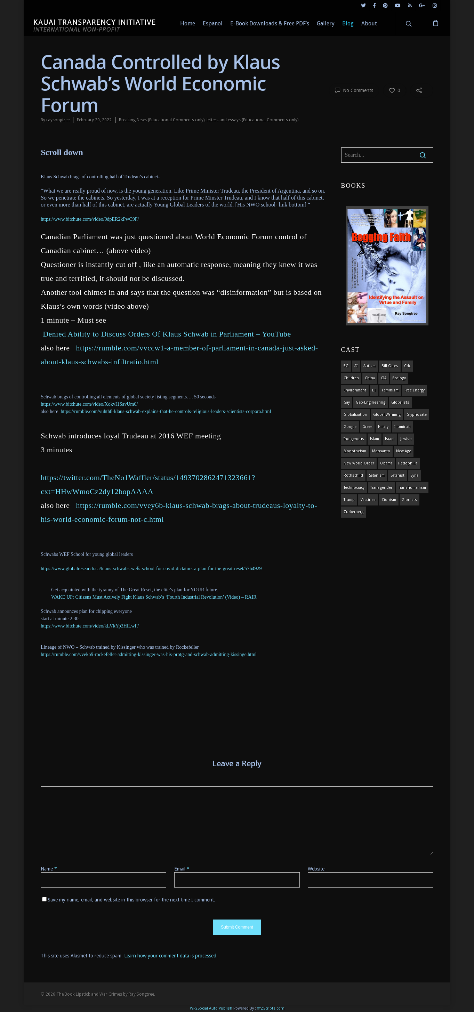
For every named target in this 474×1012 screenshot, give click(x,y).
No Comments (354, 90)
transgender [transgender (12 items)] (381, 487)
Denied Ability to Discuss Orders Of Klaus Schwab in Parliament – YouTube (167, 334)
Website (316, 869)
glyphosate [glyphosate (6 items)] (417, 414)
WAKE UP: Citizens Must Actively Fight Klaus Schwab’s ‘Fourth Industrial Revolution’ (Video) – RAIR (153, 597)
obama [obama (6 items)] (386, 463)
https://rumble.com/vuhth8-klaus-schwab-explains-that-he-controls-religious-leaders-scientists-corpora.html (166, 411)
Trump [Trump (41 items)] (349, 499)
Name (49, 869)
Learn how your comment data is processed (170, 955)
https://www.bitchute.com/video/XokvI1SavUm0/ (89, 404)
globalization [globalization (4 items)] (355, 414)
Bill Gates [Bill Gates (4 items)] (389, 366)
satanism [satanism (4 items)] (377, 475)
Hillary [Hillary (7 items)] (383, 426)
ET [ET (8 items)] (374, 390)
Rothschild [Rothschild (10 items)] (353, 475)
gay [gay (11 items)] (347, 402)
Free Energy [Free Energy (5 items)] (414, 390)
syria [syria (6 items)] (414, 475)
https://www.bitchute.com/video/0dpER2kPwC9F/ (90, 219)
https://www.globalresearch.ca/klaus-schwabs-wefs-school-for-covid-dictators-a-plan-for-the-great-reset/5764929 (151, 568)
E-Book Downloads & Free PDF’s (269, 23)
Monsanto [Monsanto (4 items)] (381, 451)
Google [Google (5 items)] (350, 426)
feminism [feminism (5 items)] (390, 390)
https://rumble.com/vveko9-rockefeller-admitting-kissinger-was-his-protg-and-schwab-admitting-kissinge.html (149, 654)
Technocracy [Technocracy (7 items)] (354, 487)
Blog (348, 23)
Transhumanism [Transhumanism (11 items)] (412, 487)
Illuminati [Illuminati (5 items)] (402, 426)
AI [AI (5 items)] (355, 366)
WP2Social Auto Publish (211, 1008)
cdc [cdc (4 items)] (407, 366)
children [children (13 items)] (351, 378)
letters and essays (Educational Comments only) (252, 120)
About (369, 23)
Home (187, 23)
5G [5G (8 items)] (346, 366)
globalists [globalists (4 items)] (400, 402)
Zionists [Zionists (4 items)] (409, 499)
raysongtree (58, 120)
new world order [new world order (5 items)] (359, 463)
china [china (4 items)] (370, 378)
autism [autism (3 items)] (369, 366)
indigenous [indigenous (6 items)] (354, 439)
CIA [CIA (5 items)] (383, 378)
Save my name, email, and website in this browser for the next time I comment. (131, 899)
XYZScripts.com (270, 1008)
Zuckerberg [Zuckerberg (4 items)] (353, 512)
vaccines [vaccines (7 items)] (368, 499)
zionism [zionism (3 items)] (388, 499)
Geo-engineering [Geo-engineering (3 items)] (370, 402)
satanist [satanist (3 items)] (397, 475)
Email (182, 869)
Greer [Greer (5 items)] (367, 426)
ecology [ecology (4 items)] (399, 378)
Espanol (213, 23)
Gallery (326, 23)
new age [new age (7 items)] (403, 451)
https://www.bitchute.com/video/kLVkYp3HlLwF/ (90, 626)
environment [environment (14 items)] (355, 390)
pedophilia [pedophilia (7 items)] (407, 463)
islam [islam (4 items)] (374, 439)
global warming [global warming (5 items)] (387, 414)
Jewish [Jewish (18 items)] (406, 439)
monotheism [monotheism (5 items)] (355, 451)
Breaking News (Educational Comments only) (161, 120)
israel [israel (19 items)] (389, 439)
